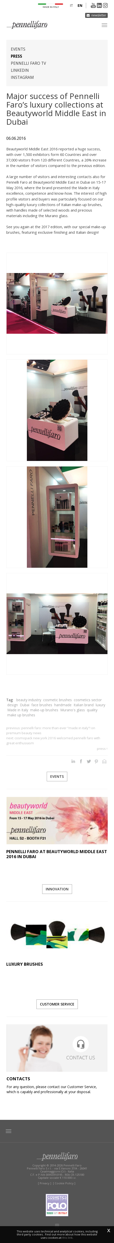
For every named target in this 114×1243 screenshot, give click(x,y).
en (80, 5)
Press (16, 56)
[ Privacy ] (44, 1183)
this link (67, 1237)
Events (18, 49)
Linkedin (20, 70)
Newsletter (98, 15)
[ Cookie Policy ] (64, 1183)
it (71, 5)
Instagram (22, 77)
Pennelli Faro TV (28, 63)
